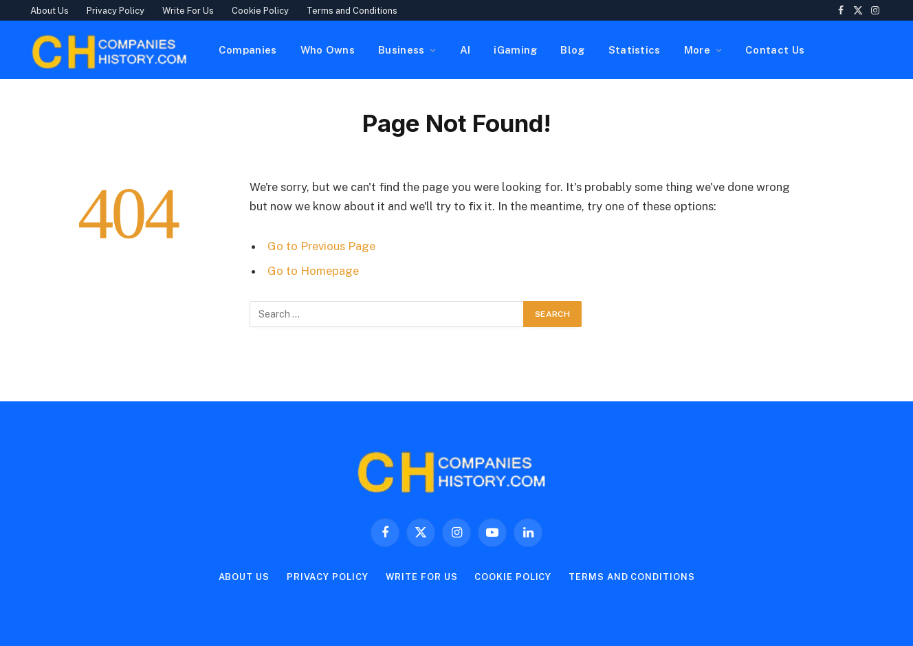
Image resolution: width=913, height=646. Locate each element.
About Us (49, 10)
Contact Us (774, 50)
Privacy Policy (115, 10)
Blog (572, 50)
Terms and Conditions (352, 10)
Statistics (634, 50)
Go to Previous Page (321, 246)
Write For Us (188, 10)
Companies (248, 50)
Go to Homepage (313, 271)
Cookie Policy (260, 10)
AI (465, 50)
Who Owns (327, 50)
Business (401, 50)
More (697, 50)
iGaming (515, 50)
